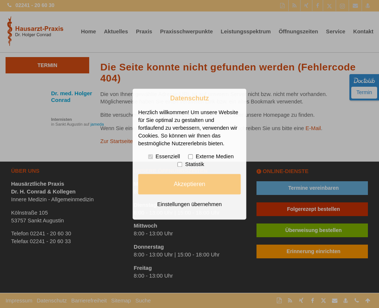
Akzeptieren (189, 184)
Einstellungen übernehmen (189, 204)
